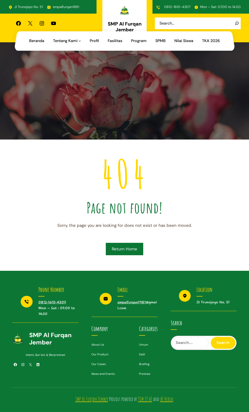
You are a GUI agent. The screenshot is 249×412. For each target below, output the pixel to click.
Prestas (144, 374)
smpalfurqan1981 (66, 7)
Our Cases (98, 364)
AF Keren (166, 399)
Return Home (124, 249)
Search (223, 342)
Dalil (142, 354)
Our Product (99, 354)
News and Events (103, 374)
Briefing (144, 364)
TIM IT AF (145, 399)
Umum (143, 345)
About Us (97, 345)
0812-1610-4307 (177, 7)
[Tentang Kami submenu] (80, 41)
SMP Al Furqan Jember (125, 27)
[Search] (237, 23)
